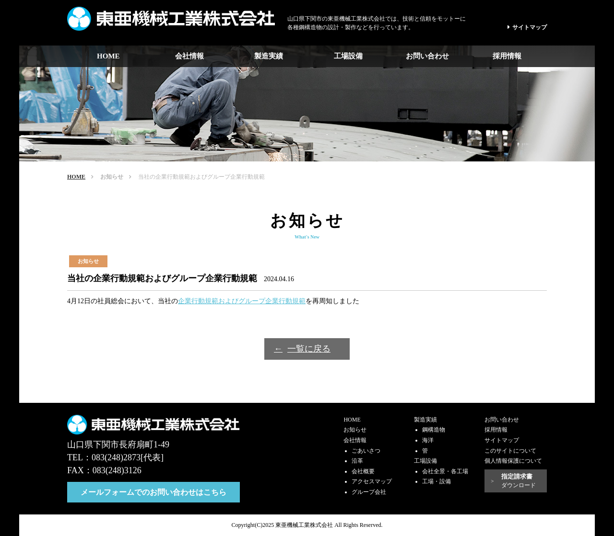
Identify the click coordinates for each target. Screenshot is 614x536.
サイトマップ (529, 27)
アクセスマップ (372, 481)
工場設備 (348, 56)
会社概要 (363, 471)
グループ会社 (369, 492)
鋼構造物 (433, 429)
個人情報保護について (513, 460)
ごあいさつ (366, 450)
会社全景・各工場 (445, 471)
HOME (108, 56)
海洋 (428, 440)
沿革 (357, 460)
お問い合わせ (427, 56)
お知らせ (111, 176)
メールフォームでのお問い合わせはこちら (153, 492)
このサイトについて (510, 450)
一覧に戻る (309, 349)
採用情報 (507, 56)
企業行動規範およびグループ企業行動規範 (242, 301)
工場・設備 (436, 481)
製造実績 (268, 56)
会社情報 (189, 56)
